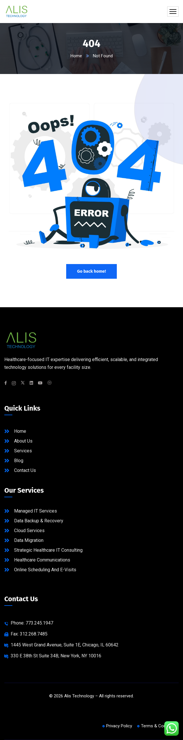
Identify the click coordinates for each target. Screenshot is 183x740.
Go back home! (91, 271)
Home (76, 55)
